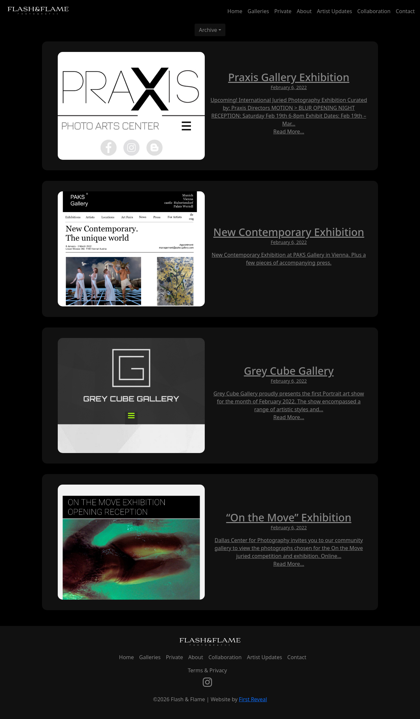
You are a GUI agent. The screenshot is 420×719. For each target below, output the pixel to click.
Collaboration (373, 11)
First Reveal (253, 699)
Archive (208, 30)
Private (282, 11)
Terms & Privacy (207, 670)
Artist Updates (334, 11)
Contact (405, 11)
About (304, 11)
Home (234, 11)
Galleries (258, 11)
